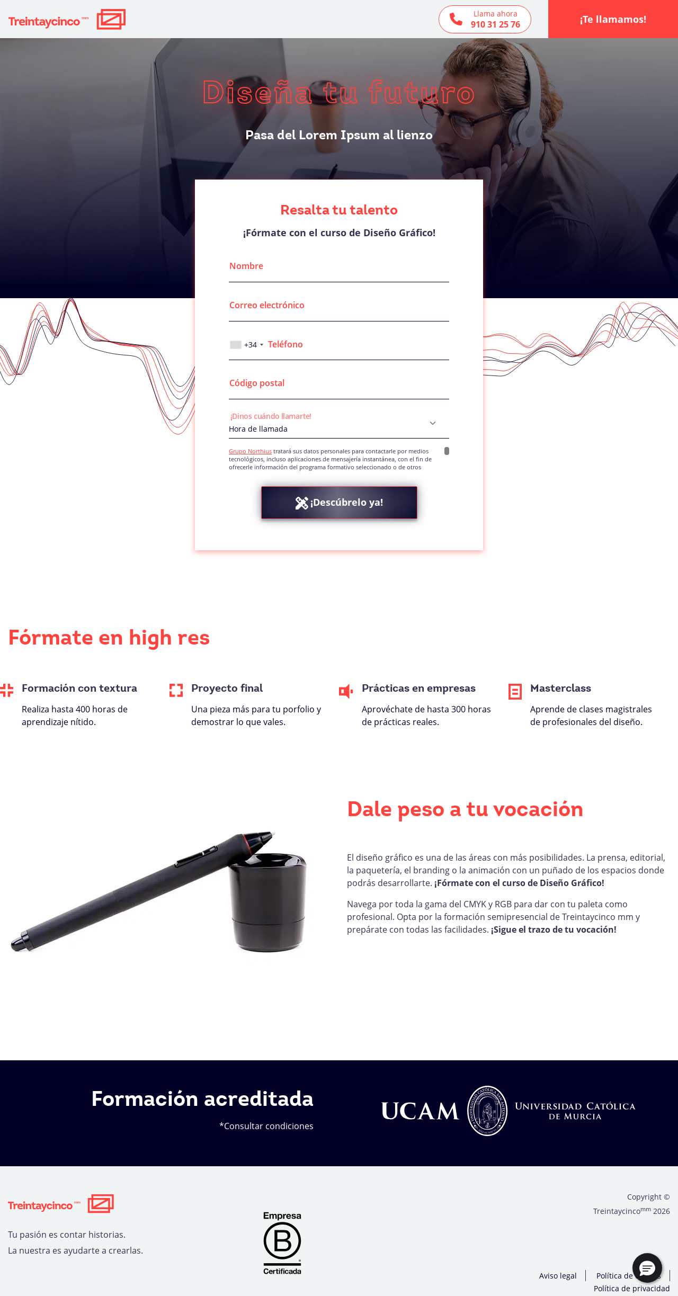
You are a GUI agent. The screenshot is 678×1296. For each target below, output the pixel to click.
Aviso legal (558, 1276)
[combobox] (247, 344)
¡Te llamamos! (613, 19)
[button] (647, 1268)
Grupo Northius (250, 451)
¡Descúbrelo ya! (339, 503)
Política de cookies (628, 1276)
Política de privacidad (632, 1288)
